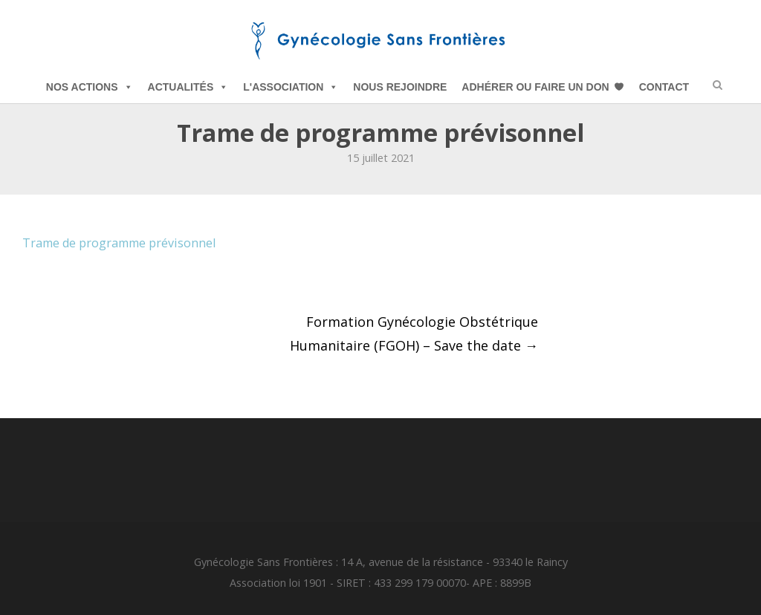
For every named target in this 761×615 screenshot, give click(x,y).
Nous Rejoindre (400, 87)
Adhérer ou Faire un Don (535, 87)
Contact (664, 87)
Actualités (188, 87)
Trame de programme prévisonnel (119, 243)
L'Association (290, 87)
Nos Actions (89, 87)
